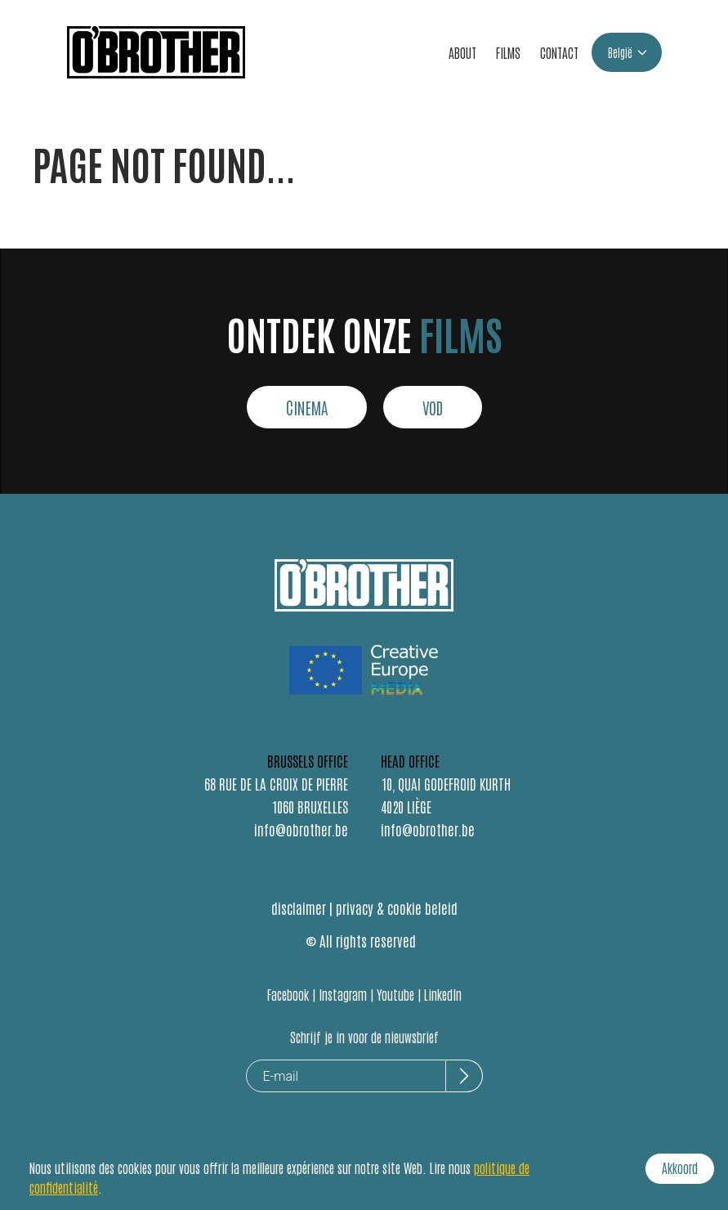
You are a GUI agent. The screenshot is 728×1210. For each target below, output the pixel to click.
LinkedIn (443, 994)
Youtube (395, 994)
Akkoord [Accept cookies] (680, 1167)
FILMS (508, 52)
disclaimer (298, 907)
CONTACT (559, 52)
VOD (432, 407)
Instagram (343, 994)
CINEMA (307, 407)
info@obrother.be (301, 829)
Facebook (288, 994)
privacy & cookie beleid (397, 907)
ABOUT (462, 52)
